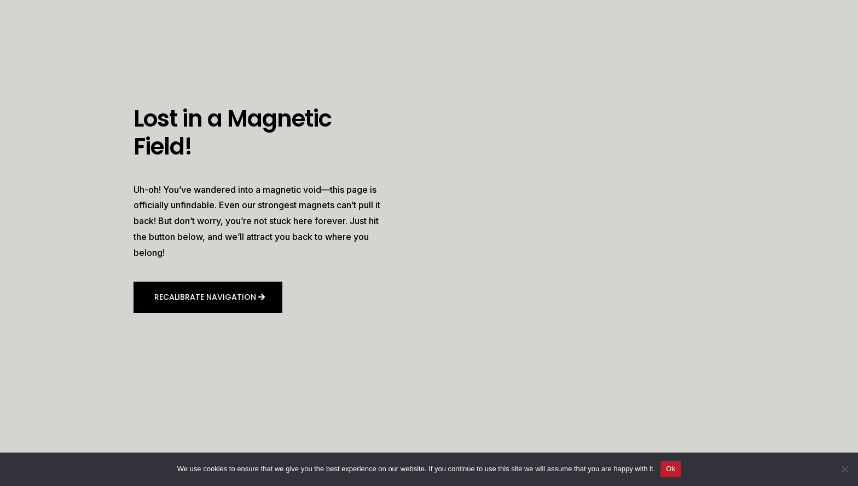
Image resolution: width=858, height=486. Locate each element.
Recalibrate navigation (205, 296)
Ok (670, 469)
